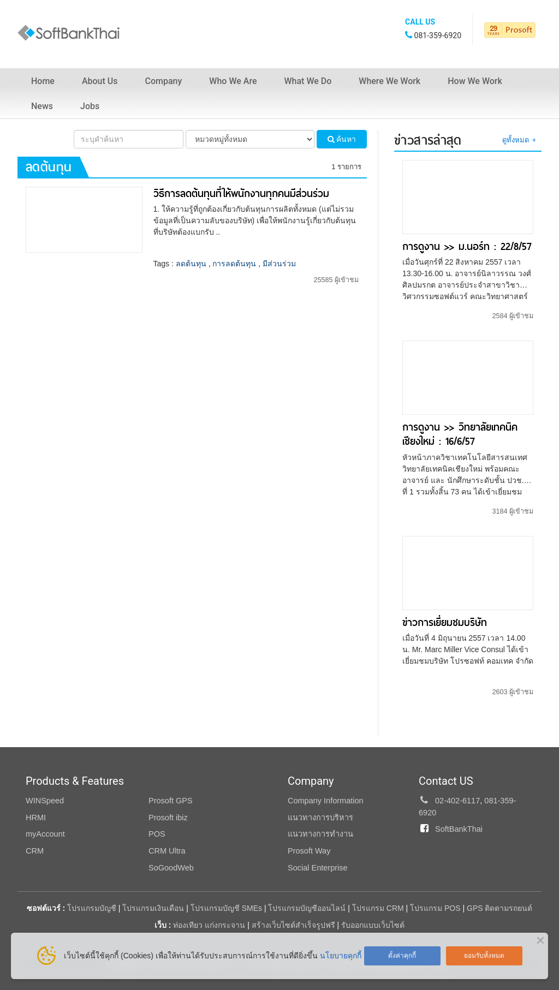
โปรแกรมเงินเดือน (153, 908)
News (42, 106)
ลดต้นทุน (191, 263)
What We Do (307, 81)
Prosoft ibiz (168, 817)
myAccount (45, 834)
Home (43, 81)
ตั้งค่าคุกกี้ (402, 955)
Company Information (326, 800)
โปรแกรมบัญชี (91, 908)
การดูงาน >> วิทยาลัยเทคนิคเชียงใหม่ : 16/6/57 (460, 434)
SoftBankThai (459, 829)
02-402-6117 (457, 800)
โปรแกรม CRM (378, 908)
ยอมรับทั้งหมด (484, 955)
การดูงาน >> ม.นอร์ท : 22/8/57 (467, 246)
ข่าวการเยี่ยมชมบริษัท (444, 622)
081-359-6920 (437, 35)
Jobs (89, 106)
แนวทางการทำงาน (320, 834)
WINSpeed (45, 800)
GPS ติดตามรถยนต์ (498, 908)
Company (163, 81)
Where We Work (389, 81)
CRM (35, 850)
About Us (100, 81)
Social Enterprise (318, 867)
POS (156, 834)
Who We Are (233, 81)
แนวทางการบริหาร (320, 817)
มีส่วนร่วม (279, 263)
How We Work (475, 81)
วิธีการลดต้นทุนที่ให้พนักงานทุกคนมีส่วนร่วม (241, 193)
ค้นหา (342, 139)
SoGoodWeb (171, 867)
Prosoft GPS (170, 800)
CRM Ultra (167, 850)
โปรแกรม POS (435, 908)
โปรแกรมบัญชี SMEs (226, 908)
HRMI (36, 817)
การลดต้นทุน (234, 263)
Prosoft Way (309, 850)
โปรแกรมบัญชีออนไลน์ (307, 908)
